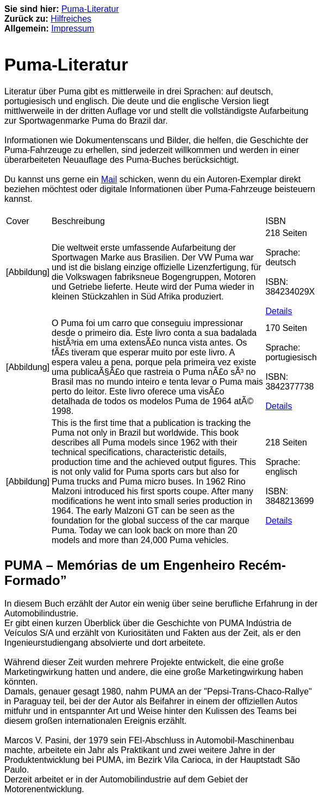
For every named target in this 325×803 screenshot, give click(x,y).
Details (279, 311)
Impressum (72, 28)
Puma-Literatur (90, 9)
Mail (109, 179)
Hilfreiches (71, 18)
